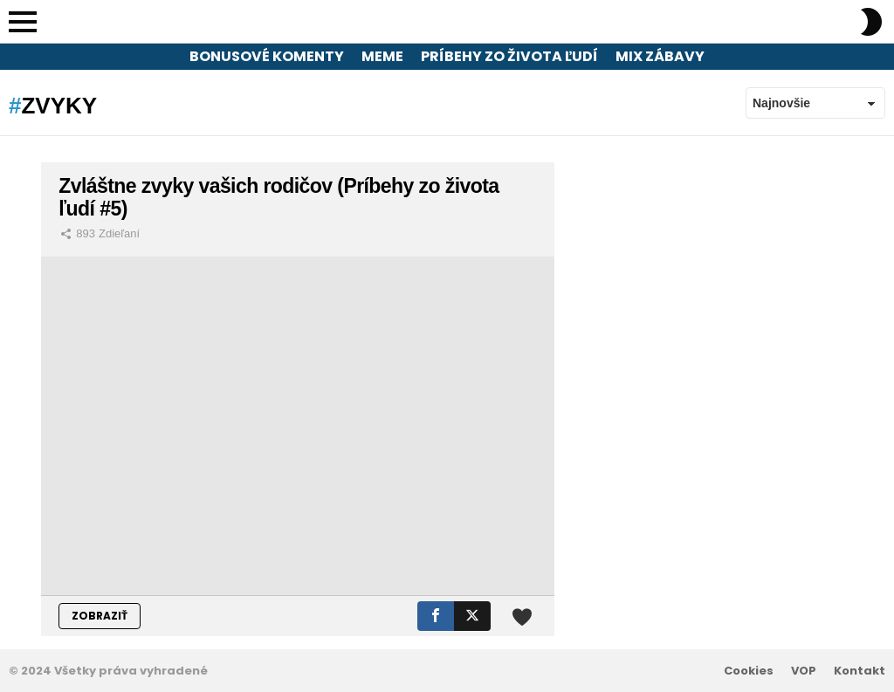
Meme (382, 56)
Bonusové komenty (266, 56)
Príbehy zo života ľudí (509, 56)
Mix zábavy (660, 56)
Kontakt (859, 671)
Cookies (749, 671)
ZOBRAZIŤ (99, 615)
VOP (803, 671)
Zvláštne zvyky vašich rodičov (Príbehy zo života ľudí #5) (278, 197)
